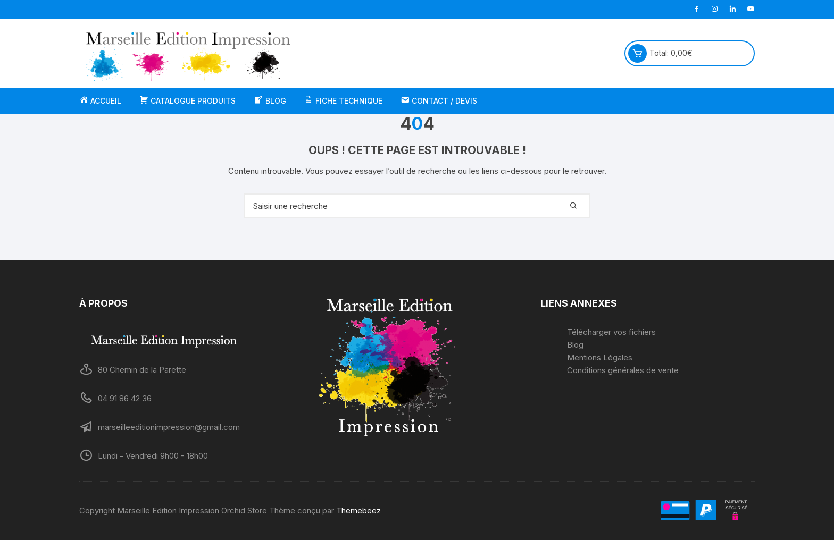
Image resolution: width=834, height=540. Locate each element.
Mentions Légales (599, 357)
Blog (575, 345)
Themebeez (358, 510)
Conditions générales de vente (623, 370)
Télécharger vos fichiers (611, 332)
